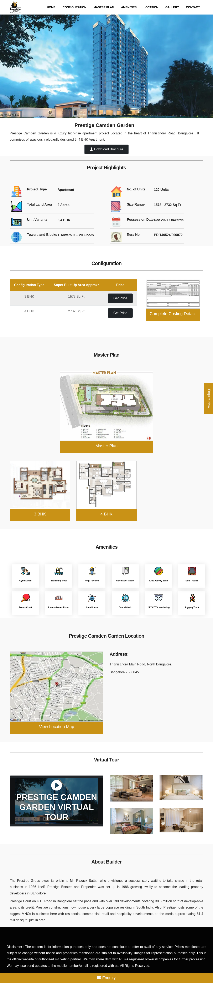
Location (151, 7)
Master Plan (103, 7)
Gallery (172, 7)
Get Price (120, 298)
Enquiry (106, 978)
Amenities (128, 7)
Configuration (75, 7)
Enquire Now (209, 398)
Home (51, 7)
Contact (193, 7)
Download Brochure (106, 149)
